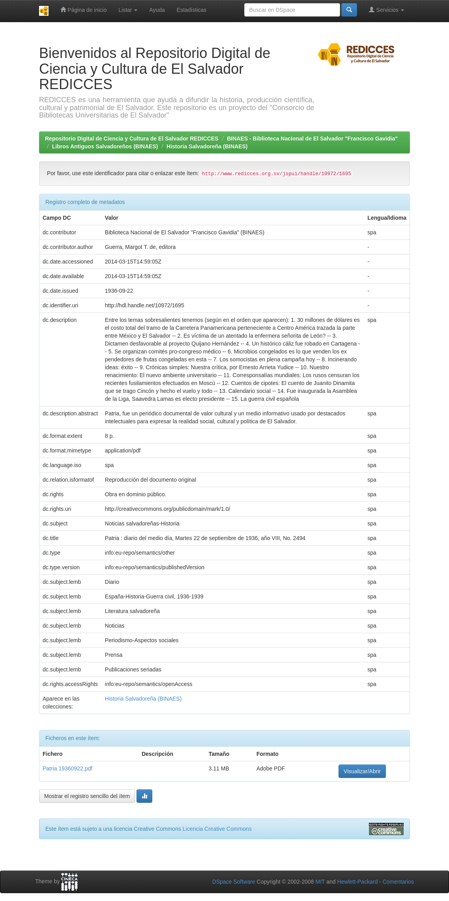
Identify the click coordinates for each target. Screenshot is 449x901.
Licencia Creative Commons (217, 829)
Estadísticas (191, 10)
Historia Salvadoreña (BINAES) (207, 146)
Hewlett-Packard (357, 882)
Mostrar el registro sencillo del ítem (87, 796)
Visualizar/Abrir (362, 771)
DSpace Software (233, 882)
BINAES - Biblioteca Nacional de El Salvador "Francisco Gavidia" (312, 138)
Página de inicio (83, 9)
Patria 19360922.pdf (67, 768)
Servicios (386, 9)
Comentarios (398, 882)
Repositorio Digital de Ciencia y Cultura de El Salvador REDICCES (132, 138)
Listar (127, 10)
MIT (320, 882)
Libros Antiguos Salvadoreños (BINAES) (105, 146)
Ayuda (157, 10)
